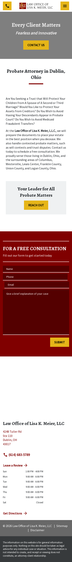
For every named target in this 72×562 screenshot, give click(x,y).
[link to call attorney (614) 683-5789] (7, 6)
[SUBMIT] (59, 342)
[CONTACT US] (36, 45)
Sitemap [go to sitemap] (62, 526)
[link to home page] (36, 6)
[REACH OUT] (36, 205)
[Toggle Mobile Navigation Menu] (64, 6)
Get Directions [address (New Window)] (15, 513)
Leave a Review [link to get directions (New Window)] (15, 465)
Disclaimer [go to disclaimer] (37, 530)
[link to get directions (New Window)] (36, 439)
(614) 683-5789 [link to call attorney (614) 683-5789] (16, 454)
